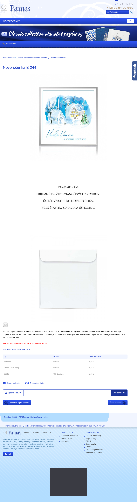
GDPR (88, 441)
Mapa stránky (91, 438)
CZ (121, 3)
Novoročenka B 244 (60, 58)
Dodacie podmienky (93, 436)
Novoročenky (8, 58)
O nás (26, 432)
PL (126, 3)
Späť (4, 34)
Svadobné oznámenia (69, 436)
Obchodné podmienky (94, 450)
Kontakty (36, 432)
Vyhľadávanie (11, 44)
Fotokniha (65, 441)
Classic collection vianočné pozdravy (33, 58)
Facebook (47, 432)
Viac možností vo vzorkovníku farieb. (17, 349)
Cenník (88, 447)
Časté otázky (91, 444)
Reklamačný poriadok (94, 452)
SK (116, 3)
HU (131, 3)
